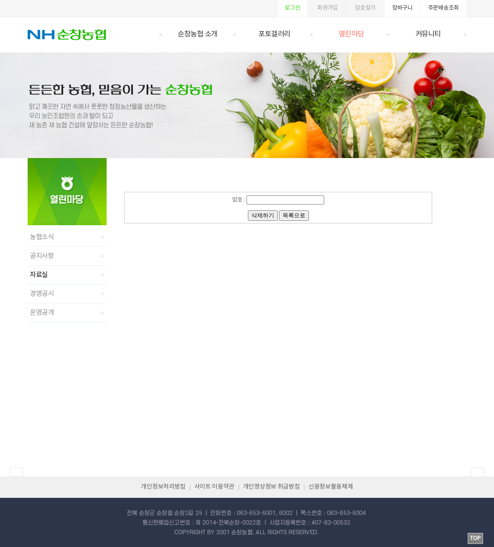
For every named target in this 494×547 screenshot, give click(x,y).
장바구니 (402, 8)
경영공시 (42, 294)
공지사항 (42, 256)
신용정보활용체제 (330, 486)
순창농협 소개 (198, 34)
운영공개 (42, 313)
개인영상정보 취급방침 (271, 486)
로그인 (292, 8)
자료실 (39, 275)
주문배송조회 (443, 8)
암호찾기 (365, 8)
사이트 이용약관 (214, 486)
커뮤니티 (428, 34)
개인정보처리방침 (163, 486)
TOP (475, 538)
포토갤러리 (274, 34)
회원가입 (327, 8)
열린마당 (351, 34)
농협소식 (42, 237)
